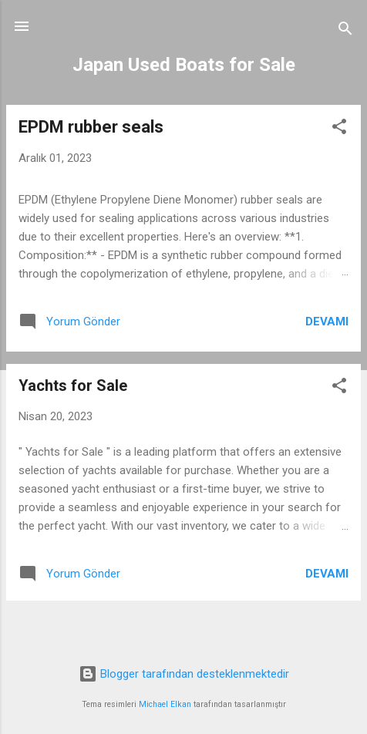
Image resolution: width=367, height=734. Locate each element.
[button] (339, 129)
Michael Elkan (165, 704)
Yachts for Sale (73, 385)
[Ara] (345, 31)
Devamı (326, 321)
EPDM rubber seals (91, 126)
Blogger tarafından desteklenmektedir (184, 674)
